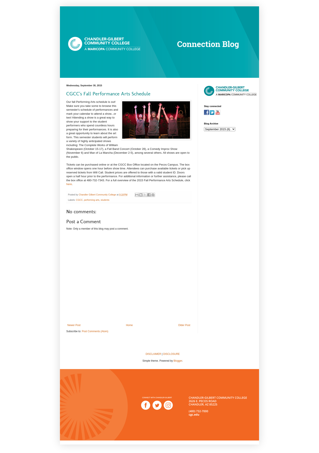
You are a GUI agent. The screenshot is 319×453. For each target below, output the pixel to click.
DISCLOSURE (171, 354)
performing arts (92, 200)
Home (129, 325)
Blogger (177, 360)
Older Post (184, 325)
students (105, 200)
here (69, 184)
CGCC (79, 200)
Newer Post (73, 325)
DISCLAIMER (153, 354)
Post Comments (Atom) (95, 331)
